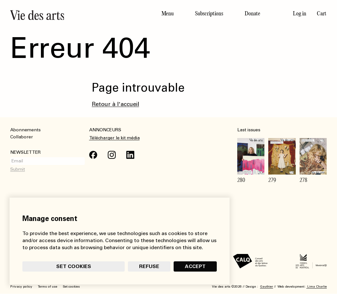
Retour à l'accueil (115, 104)
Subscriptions (209, 13)
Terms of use (47, 287)
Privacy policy (21, 287)
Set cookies (73, 266)
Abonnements (25, 130)
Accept (195, 266)
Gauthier (266, 287)
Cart (321, 13)
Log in (299, 13)
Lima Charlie (316, 287)
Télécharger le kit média (114, 138)
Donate (252, 13)
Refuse (149, 266)
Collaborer (21, 137)
